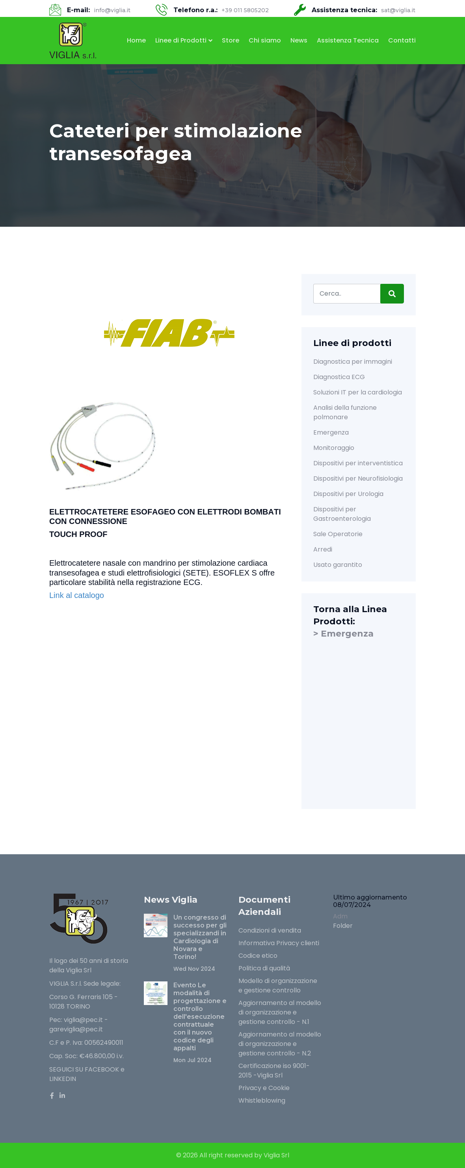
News (298, 40)
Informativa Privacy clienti (278, 943)
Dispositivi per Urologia (348, 493)
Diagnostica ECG (339, 376)
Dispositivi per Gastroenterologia (342, 514)
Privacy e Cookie (264, 1087)
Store (230, 40)
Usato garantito (337, 564)
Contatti (402, 40)
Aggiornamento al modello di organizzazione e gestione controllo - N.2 (279, 1044)
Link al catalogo (76, 595)
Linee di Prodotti (180, 40)
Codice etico (257, 955)
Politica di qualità (264, 968)
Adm (340, 916)
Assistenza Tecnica (348, 40)
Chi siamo (265, 40)
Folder (343, 925)
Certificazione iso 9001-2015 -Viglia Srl (274, 1070)
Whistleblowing (261, 1100)
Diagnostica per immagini (352, 361)
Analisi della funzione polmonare (345, 412)
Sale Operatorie (338, 534)
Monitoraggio (333, 447)
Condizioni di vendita (269, 930)
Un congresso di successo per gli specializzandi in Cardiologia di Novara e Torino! (200, 937)
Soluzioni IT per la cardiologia (357, 392)
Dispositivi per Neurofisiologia (358, 478)
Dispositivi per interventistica (358, 463)
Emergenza (331, 432)
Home (136, 40)
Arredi (322, 549)
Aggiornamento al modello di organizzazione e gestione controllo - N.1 (279, 1012)
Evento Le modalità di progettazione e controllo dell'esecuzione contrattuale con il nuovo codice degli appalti (200, 1016)
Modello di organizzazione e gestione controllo (277, 985)
